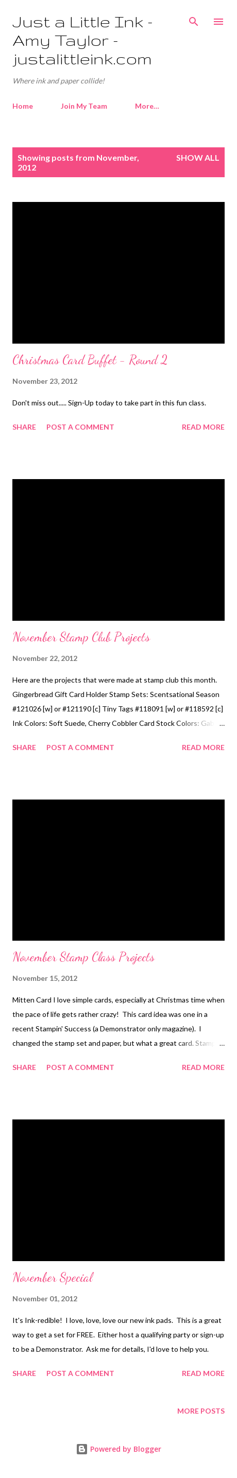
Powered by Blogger (118, 1449)
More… (147, 105)
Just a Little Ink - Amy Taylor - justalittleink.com (82, 39)
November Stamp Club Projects (81, 637)
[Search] (194, 18)
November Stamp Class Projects (83, 956)
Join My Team (84, 105)
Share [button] (24, 426)
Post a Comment (80, 426)
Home (22, 105)
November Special (52, 1277)
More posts (201, 1410)
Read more (203, 426)
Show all (197, 157)
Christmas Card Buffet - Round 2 (89, 359)
